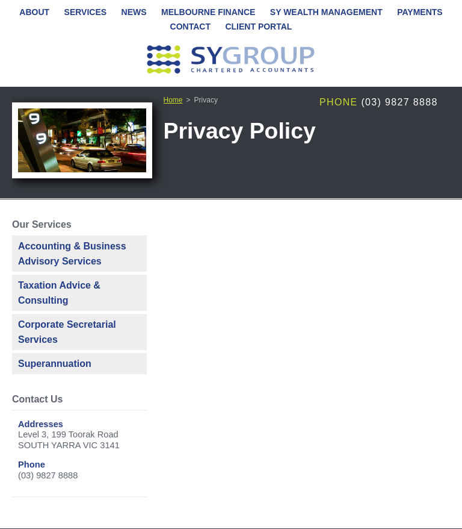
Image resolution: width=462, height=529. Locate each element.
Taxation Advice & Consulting (59, 292)
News (134, 12)
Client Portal (258, 26)
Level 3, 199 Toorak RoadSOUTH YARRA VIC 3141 (69, 440)
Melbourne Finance (208, 12)
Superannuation (54, 363)
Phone (338, 102)
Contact (190, 26)
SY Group (231, 60)
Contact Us (37, 399)
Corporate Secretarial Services (67, 332)
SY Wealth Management (326, 12)
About (34, 12)
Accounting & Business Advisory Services (72, 253)
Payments (419, 12)
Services (85, 12)
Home (173, 100)
